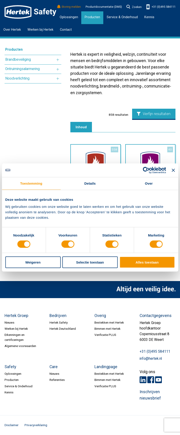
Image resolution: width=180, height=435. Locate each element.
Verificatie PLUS (105, 335)
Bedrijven (58, 315)
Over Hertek (12, 30)
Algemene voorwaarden (20, 346)
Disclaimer (11, 425)
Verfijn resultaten (153, 114)
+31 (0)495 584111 (160, 7)
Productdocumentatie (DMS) (104, 6)
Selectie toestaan (90, 262)
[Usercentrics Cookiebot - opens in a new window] (146, 170)
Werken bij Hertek (40, 30)
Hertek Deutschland (62, 328)
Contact (66, 30)
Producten (14, 50)
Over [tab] (149, 183)
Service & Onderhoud (18, 386)
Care (53, 367)
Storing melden (69, 6)
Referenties (57, 380)
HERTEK (30, 12)
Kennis (149, 17)
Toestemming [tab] (31, 183)
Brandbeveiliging (18, 60)
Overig (100, 315)
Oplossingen (69, 17)
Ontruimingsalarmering (22, 69)
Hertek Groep (16, 315)
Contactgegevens (156, 315)
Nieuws (9, 322)
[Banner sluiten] (173, 170)
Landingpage (105, 367)
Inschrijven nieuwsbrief (150, 395)
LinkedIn (143, 379)
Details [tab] (90, 183)
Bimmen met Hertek (107, 328)
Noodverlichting (17, 78)
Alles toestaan (147, 262)
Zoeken (134, 7)
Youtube (158, 379)
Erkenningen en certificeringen (15, 337)
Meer (57, 60)
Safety (10, 367)
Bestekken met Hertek (109, 322)
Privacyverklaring (36, 425)
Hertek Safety (58, 322)
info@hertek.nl (151, 359)
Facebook (150, 379)
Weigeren (32, 262)
